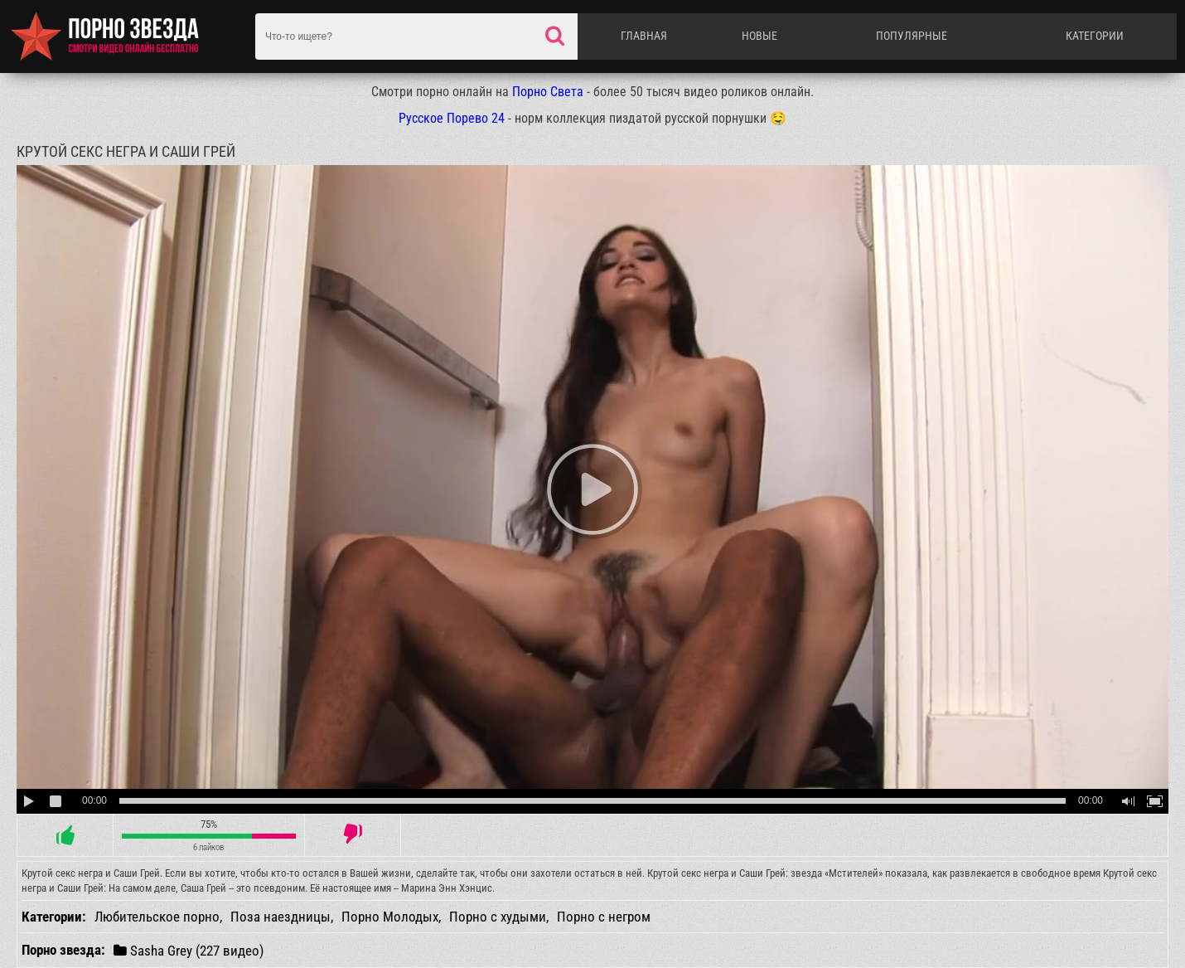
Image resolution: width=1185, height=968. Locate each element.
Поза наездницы (280, 917)
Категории (1095, 35)
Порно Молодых (389, 917)
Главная (644, 35)
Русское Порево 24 (452, 118)
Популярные (911, 35)
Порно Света (547, 92)
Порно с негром (604, 917)
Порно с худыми (497, 917)
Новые (759, 35)
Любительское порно (157, 917)
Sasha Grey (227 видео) (189, 950)
